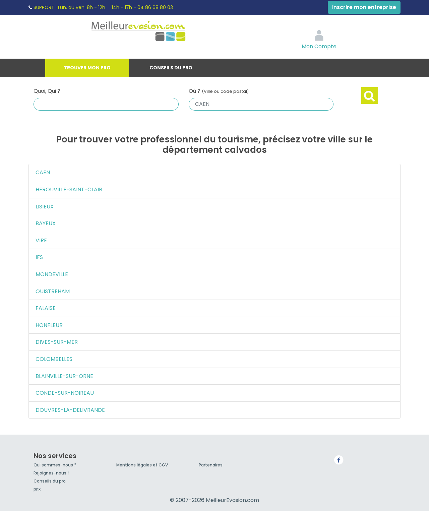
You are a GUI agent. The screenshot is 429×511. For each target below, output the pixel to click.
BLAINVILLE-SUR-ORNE (64, 376)
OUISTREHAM (53, 291)
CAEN (43, 172)
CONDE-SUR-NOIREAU (65, 393)
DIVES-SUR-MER (57, 342)
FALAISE (46, 308)
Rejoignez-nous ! (51, 473)
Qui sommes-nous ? (55, 465)
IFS (39, 257)
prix (37, 489)
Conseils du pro (170, 67)
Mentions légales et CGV (142, 465)
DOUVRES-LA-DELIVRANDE (70, 410)
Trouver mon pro (87, 67)
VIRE (41, 240)
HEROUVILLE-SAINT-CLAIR (69, 189)
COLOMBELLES (54, 359)
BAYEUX (46, 223)
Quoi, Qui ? (47, 91)
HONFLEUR (49, 325)
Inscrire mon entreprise (364, 7)
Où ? (219, 91)
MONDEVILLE (52, 274)
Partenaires (211, 465)
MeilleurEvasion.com (153, 31)
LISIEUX (45, 206)
